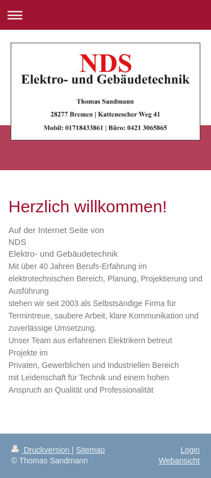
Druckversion (41, 449)
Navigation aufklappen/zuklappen (105, 15)
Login (190, 449)
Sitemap (90, 449)
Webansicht (179, 460)
